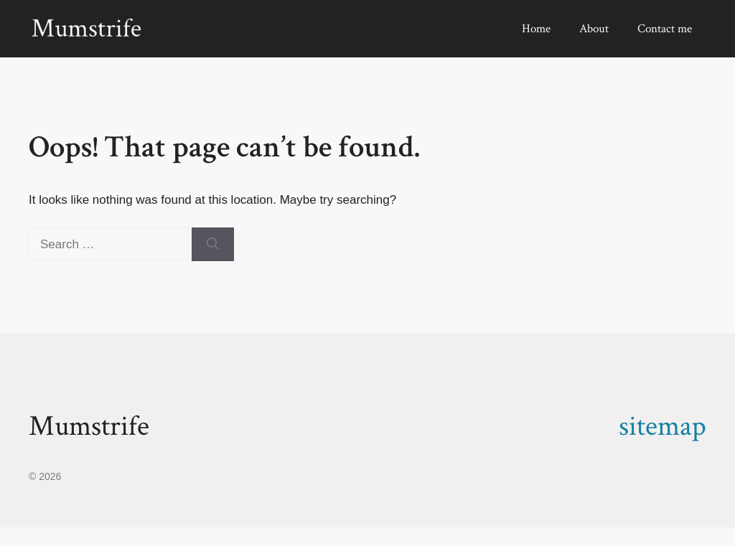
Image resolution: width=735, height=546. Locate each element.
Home (536, 29)
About (594, 29)
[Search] (213, 244)
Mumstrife (198, 29)
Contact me (664, 29)
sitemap (662, 426)
